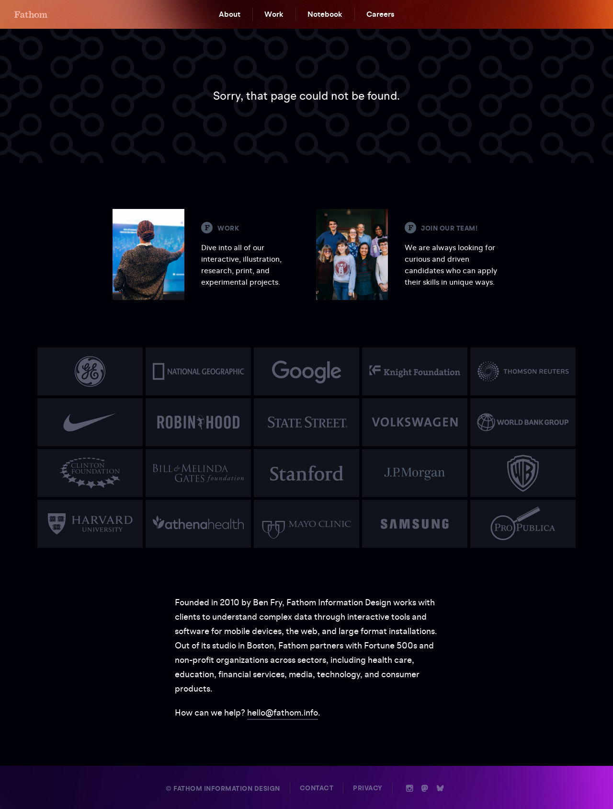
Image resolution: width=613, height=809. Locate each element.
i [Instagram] (409, 788)
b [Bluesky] (440, 788)
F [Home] (30, 14)
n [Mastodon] (425, 788)
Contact (317, 788)
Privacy (368, 788)
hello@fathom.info (282, 712)
